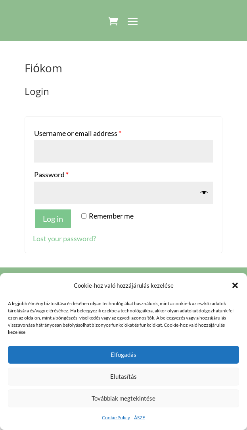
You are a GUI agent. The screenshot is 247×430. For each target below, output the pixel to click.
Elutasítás (123, 376)
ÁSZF (139, 417)
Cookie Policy (116, 417)
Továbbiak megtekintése (123, 398)
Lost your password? (64, 238)
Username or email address (77, 133)
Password (51, 174)
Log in (53, 218)
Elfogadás (123, 354)
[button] (235, 285)
